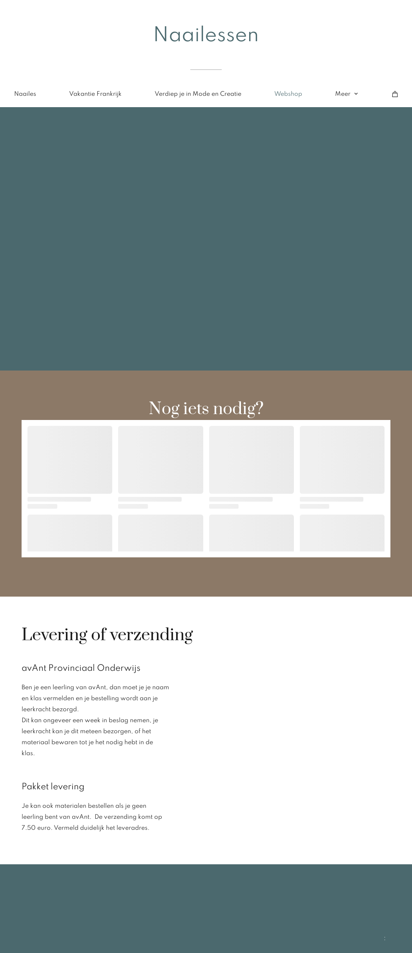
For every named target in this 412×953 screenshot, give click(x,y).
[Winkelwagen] (395, 94)
